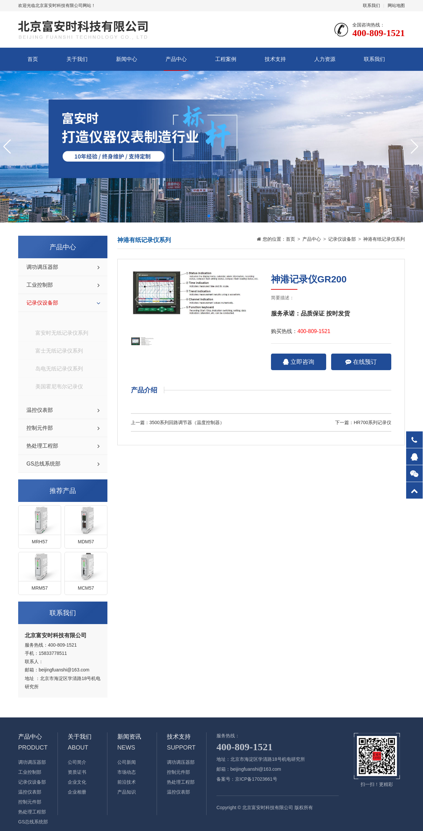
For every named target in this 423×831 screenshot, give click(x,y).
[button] (209, 216)
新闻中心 (126, 59)
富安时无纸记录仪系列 (61, 320)
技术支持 (275, 59)
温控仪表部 (39, 410)
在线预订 (361, 362)
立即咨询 (298, 362)
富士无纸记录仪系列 (59, 338)
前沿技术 (126, 782)
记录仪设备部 (42, 303)
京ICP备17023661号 (256, 779)
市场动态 (126, 772)
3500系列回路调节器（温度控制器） (186, 422)
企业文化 (77, 782)
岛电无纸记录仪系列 (59, 356)
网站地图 (396, 5)
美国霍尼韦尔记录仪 (59, 374)
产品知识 (126, 792)
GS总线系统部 (43, 463)
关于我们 (77, 59)
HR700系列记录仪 (372, 422)
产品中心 (176, 59)
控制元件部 (39, 428)
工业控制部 (39, 285)
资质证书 (77, 772)
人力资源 (324, 59)
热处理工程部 (42, 446)
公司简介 (77, 762)
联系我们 (371, 5)
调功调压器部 (42, 267)
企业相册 (77, 792)
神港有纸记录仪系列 (59, 392)
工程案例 (225, 59)
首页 (32, 59)
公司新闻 (126, 762)
